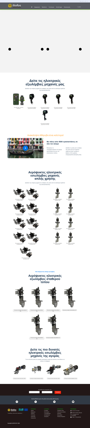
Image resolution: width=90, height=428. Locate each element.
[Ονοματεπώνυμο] (34, 392)
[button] (25, 148)
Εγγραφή (58, 392)
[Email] (47, 392)
